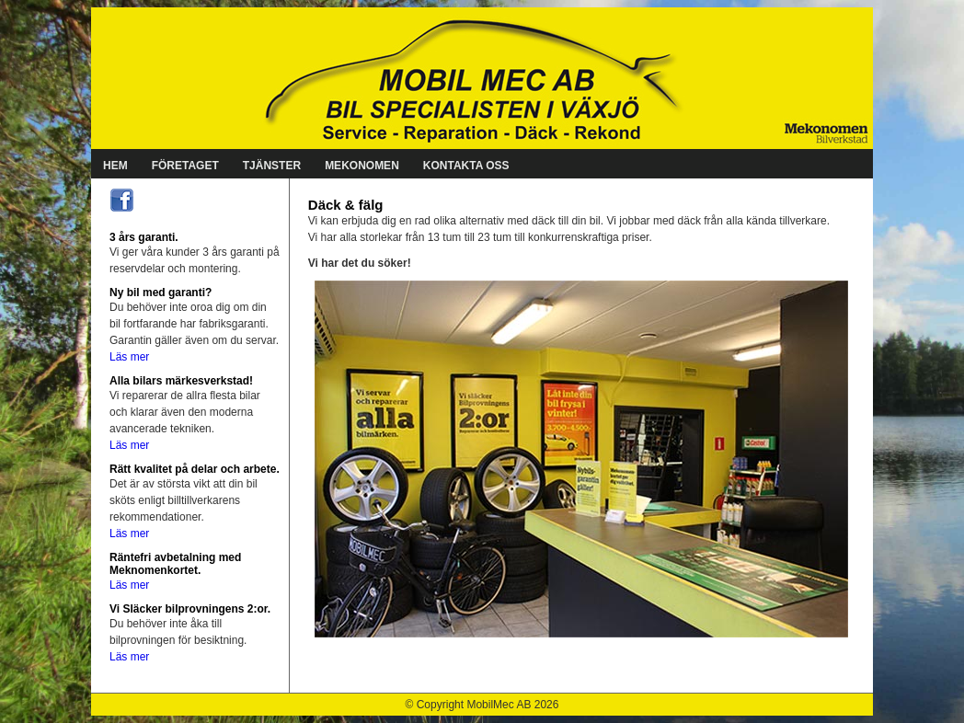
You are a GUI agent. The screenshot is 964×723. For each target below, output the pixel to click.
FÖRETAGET (185, 165)
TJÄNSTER (272, 165)
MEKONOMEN (362, 165)
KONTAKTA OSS (466, 165)
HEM (115, 165)
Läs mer (129, 356)
